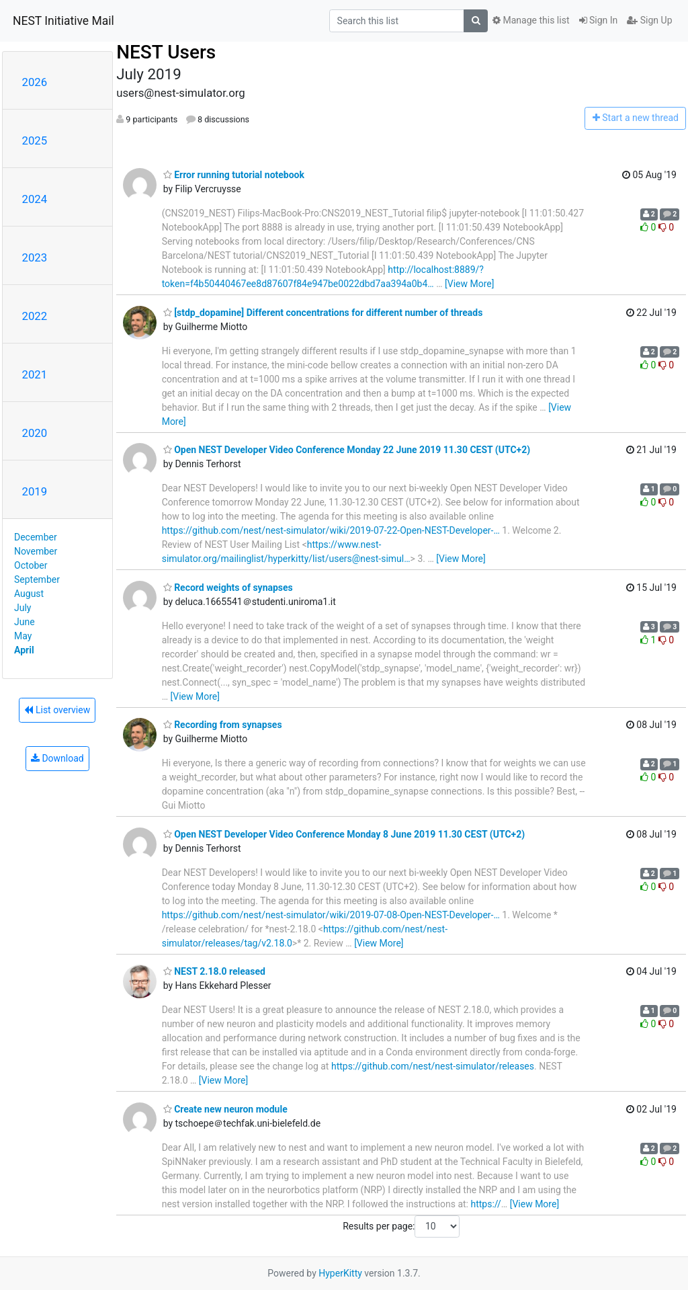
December (35, 537)
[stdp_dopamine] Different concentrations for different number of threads (323, 312)
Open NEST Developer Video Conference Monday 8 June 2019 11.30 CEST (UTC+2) (344, 834)
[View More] (469, 283)
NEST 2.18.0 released (214, 971)
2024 (35, 199)
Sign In (598, 20)
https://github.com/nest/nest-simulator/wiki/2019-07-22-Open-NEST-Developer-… (331, 530)
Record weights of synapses (228, 587)
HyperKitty (340, 1273)
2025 (35, 140)
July (22, 607)
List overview (57, 709)
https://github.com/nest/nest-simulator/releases (432, 1066)
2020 (35, 433)
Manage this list (530, 20)
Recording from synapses (222, 724)
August (29, 593)
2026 (35, 82)
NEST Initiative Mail (63, 21)
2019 (35, 491)
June (24, 621)
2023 (35, 257)
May (23, 636)
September (37, 579)
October (30, 565)
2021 (35, 374)
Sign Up (649, 20)
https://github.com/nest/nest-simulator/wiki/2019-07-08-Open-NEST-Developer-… (331, 915)
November (35, 551)
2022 (35, 316)
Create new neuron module (225, 1109)
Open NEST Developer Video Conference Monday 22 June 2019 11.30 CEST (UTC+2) (347, 449)
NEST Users (166, 52)
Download (57, 758)
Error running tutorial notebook (233, 174)
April (24, 650)
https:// (485, 1204)
